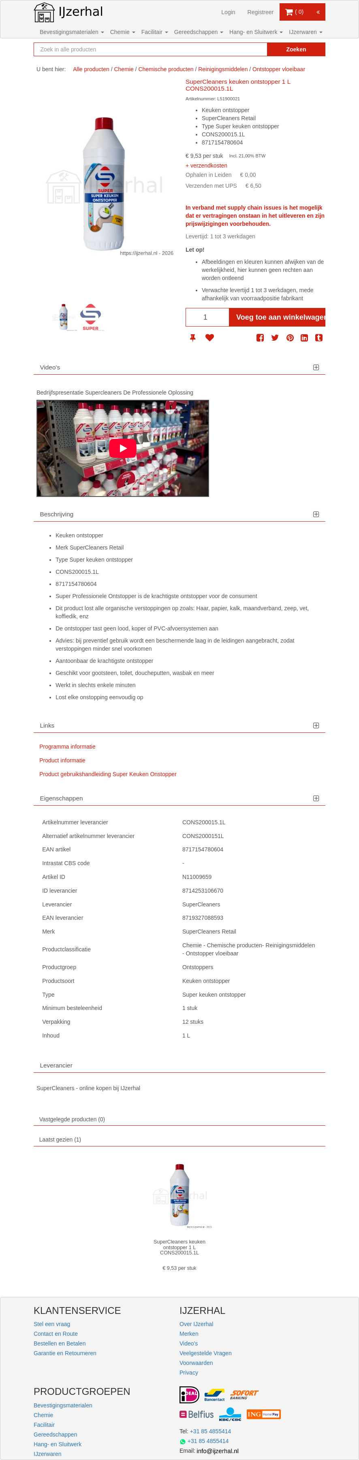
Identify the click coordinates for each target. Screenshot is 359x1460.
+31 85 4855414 (210, 1431)
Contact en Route (56, 1334)
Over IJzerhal (196, 1324)
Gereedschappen (198, 32)
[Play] (123, 448)
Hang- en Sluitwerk (256, 32)
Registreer (261, 12)
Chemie (122, 32)
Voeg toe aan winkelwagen (280, 317)
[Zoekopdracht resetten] (252, 49)
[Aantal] (207, 317)
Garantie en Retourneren (65, 1353)
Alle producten (91, 69)
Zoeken (296, 49)
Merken (189, 1334)
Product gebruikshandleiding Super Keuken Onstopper (108, 774)
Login (228, 12)
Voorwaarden (196, 1363)
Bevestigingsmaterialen (72, 32)
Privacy (189, 1372)
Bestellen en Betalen (59, 1343)
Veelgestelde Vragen (206, 1353)
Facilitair (154, 32)
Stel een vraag (52, 1324)
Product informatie (62, 760)
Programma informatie (67, 746)
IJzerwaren (305, 32)
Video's (189, 1343)
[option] (63, 317)
